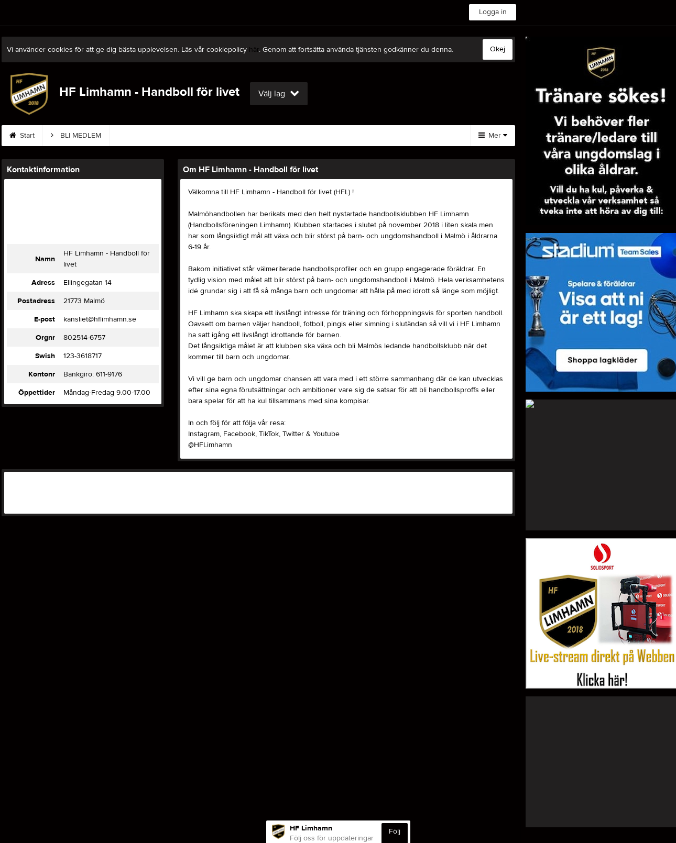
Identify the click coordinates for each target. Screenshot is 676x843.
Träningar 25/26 (147, 135)
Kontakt (211, 135)
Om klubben (382, 135)
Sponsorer (318, 135)
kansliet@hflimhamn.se (99, 319)
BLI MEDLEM (76, 135)
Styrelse (262, 135)
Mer (492, 135)
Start (22, 135)
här (254, 49)
